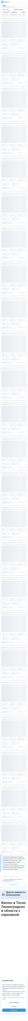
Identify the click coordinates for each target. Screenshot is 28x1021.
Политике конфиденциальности (10, 881)
